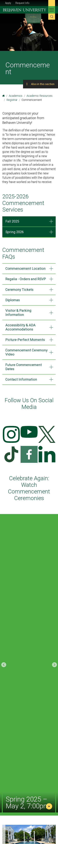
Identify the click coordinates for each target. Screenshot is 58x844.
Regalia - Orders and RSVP (25, 279)
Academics (15, 95)
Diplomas (12, 300)
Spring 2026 (14, 232)
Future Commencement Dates (23, 367)
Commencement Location (25, 268)
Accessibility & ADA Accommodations (20, 327)
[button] (54, 664)
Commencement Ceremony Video (26, 352)
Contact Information (21, 379)
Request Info (22, 3)
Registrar (11, 99)
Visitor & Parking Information (18, 312)
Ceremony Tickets (19, 290)
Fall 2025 (12, 221)
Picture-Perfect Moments (25, 340)
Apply (8, 3)
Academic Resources (39, 95)
